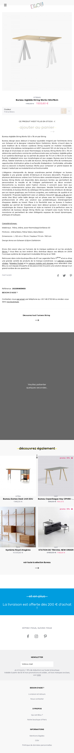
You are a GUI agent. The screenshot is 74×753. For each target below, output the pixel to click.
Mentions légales (37, 736)
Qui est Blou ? (37, 715)
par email (21, 299)
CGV (39, 675)
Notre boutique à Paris (37, 719)
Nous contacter (37, 699)
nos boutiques (13, 302)
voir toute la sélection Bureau (37, 562)
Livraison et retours (37, 694)
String (37, 97)
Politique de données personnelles (37, 745)
